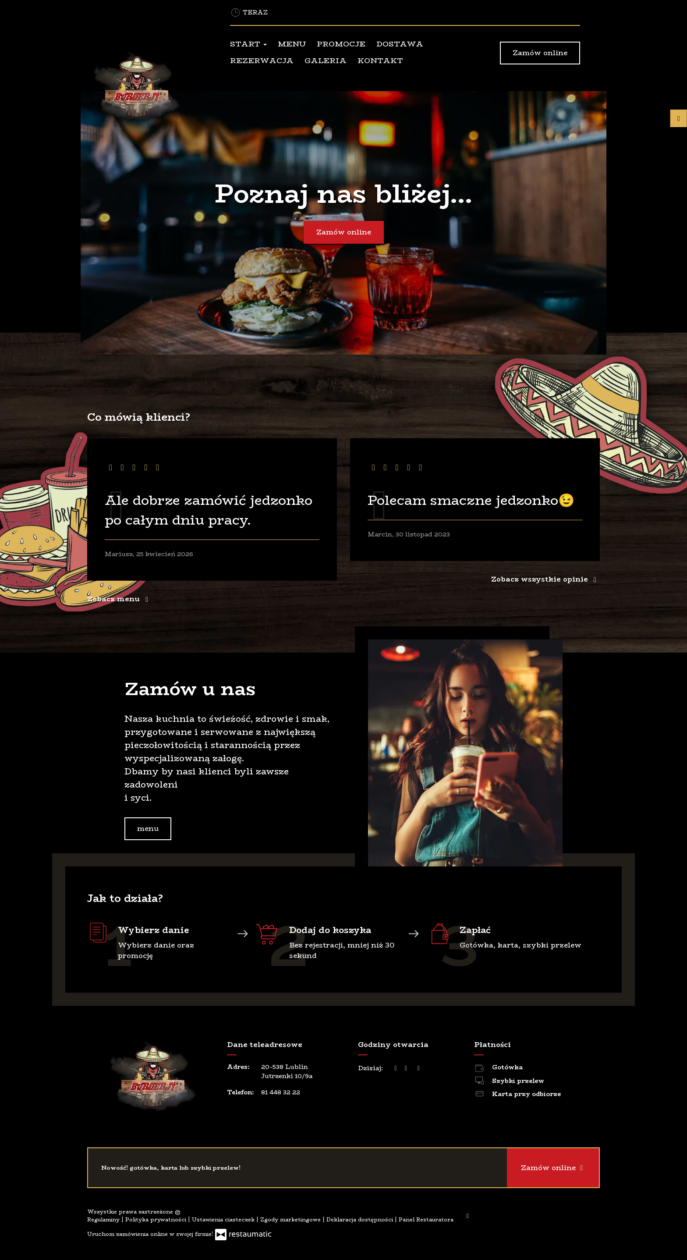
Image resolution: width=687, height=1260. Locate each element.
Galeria (326, 60)
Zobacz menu (119, 598)
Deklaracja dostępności (360, 1219)
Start (248, 44)
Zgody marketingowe (291, 1219)
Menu (292, 44)
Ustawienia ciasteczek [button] (224, 1219)
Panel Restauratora (426, 1219)
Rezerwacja (262, 60)
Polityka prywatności (156, 1219)
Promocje (341, 44)
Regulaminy (104, 1219)
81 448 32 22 (280, 1092)
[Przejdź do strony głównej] (146, 87)
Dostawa (399, 44)
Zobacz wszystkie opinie (545, 579)
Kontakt (380, 60)
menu (148, 828)
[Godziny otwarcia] (418, 1068)
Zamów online (540, 52)
